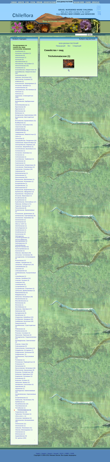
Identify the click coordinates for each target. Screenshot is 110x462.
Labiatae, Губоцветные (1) (23, 262)
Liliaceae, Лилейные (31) (23, 278)
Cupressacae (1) (20, 163)
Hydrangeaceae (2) (21, 243)
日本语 (72, 453)
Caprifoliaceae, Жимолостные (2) (25, 134)
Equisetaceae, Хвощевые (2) (24, 193)
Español (44, 453)
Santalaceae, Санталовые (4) (24, 384)
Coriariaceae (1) (20, 151)
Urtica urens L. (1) (20, 416)
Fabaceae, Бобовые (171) (23, 204)
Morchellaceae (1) (20, 307)
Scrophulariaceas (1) (21, 397)
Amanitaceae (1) (20, 67)
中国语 (67, 453)
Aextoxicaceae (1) (20, 57)
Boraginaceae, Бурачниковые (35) (25, 115)
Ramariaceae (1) (20, 366)
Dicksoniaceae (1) (20, 175)
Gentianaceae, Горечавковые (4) (25, 215)
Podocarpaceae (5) (21, 346)
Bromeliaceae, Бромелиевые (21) (25, 120)
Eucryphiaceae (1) (20, 200)
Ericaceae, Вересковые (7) (23, 196)
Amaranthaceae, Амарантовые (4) (25, 69)
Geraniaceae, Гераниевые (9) (24, 217)
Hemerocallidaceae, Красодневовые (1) (21, 240)
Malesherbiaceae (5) (21, 292)
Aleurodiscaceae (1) (21, 61)
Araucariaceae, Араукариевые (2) (25, 83)
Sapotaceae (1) (20, 388)
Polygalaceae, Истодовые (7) (24, 350)
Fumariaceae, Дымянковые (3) (24, 213)
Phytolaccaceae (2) (21, 331)
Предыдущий (60, 46)
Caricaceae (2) (19, 138)
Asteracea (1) (19, 93)
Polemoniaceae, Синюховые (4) (25, 348)
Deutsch (50, 453)
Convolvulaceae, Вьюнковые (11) (25, 148)
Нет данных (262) (20, 438)
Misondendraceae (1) (21, 301)
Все (69, 46)
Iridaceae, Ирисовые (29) (23, 253)
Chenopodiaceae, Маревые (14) (25, 144)
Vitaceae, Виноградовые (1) (24, 430)
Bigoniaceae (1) (20, 109)
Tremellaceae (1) (20, 408)
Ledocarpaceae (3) (21, 270)
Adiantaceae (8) (20, 55)
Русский (56, 453)
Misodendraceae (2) (21, 299)
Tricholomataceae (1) (24, 410)
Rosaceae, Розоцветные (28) (24, 372)
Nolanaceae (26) (20, 311)
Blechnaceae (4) (20, 111)
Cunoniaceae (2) (20, 161)
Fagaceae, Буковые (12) (22, 206)
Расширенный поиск (99, 35)
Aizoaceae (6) (19, 59)
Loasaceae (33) (20, 282)
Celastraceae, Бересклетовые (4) (25, 142)
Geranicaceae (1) (20, 219)
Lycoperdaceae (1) (21, 286)
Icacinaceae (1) (20, 251)
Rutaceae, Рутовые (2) (22, 380)
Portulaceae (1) (20, 360)
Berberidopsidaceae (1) (22, 105)
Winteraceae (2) (20, 434)
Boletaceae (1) (19, 113)
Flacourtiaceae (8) (20, 208)
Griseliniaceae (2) (20, 232)
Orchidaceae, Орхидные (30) (24, 319)
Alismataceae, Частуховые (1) (24, 63)
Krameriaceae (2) (20, 260)
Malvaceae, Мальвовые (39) (24, 296)
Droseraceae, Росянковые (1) (24, 181)
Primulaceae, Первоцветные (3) (25, 362)
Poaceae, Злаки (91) (21, 344)
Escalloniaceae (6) (21, 198)
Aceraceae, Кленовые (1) (23, 53)
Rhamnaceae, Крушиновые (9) (24, 370)
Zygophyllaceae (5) (21, 436)
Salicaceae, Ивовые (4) (22, 382)
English (38, 453)
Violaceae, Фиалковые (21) (23, 428)
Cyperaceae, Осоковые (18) (24, 169)
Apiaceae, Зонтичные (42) (23, 77)
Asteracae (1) (19, 91)
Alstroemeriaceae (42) (22, 65)
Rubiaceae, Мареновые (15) (24, 374)
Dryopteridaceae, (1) (21, 185)
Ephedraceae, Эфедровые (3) (24, 191)
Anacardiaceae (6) (20, 75)
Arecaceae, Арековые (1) (23, 85)
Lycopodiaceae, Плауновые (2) (24, 288)
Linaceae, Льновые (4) (22, 280)
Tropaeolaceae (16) (21, 412)
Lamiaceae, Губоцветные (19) (24, 264)
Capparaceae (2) (20, 132)
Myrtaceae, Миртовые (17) (23, 309)
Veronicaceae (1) (20, 425)
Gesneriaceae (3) (20, 222)
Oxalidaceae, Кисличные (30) (24, 321)
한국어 (62, 453)
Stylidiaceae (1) (20, 402)
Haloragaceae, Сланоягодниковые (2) (22, 236)
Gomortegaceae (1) (21, 228)
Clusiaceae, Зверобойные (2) (24, 146)
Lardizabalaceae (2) (21, 266)
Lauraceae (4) (19, 268)
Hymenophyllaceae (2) (22, 248)
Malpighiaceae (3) (20, 294)
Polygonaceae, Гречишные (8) (24, 352)
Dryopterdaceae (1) (21, 183)
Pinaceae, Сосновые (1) (22, 333)
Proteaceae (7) (19, 364)
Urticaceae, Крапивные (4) (23, 418)
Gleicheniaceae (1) (21, 226)
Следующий (77, 46)
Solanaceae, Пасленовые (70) (24, 399)
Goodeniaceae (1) (20, 230)
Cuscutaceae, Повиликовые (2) (25, 167)
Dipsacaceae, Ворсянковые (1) (24, 179)
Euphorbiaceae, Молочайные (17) (25, 202)
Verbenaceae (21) (20, 423)
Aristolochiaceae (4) (21, 87)
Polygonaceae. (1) (20, 354)
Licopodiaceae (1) (20, 276)
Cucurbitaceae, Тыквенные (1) (24, 159)
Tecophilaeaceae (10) (21, 404)
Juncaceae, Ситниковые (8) (23, 255)
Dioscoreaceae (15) (21, 177)
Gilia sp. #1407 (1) (20, 224)
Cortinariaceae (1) (20, 157)
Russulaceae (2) (20, 378)
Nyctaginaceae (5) (20, 313)
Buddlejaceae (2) (20, 122)
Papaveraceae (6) (20, 323)
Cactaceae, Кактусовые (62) (24, 124)
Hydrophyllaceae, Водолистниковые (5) (22, 245)
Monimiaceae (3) (20, 303)
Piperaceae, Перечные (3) (23, 335)
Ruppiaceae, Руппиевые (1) (23, 376)
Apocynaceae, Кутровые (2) (23, 79)
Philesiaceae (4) (20, 329)
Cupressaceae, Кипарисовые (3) (25, 165)
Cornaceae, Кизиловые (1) (23, 153)
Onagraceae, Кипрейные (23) (24, 317)
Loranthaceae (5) (20, 284)
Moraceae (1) (19, 305)
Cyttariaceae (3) (20, 171)
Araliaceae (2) (19, 81)
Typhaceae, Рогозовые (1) (23, 414)
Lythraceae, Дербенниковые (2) (25, 290)
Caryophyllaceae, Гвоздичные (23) (25, 140)
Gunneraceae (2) (20, 234)
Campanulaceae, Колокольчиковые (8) (21, 129)
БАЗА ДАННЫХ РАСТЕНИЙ (68, 43)
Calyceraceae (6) (20, 127)
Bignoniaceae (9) (20, 107)
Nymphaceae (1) (20, 315)
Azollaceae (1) (19, 99)
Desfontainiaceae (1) (21, 173)
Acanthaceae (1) (20, 51)
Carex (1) (18, 136)
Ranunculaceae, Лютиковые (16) (25, 368)
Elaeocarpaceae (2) (21, 187)
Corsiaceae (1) (19, 155)
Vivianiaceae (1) (20, 432)
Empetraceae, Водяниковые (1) (25, 189)
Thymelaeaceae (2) (21, 406)
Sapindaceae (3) (20, 386)
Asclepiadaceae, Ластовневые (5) (25, 89)
